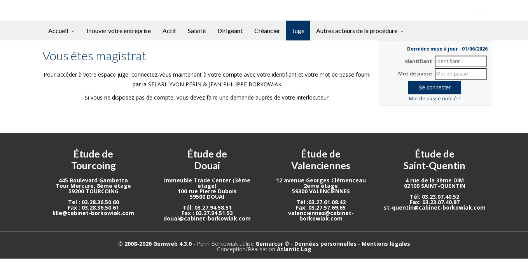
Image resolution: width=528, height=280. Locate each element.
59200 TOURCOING (93, 191)
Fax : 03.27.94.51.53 (207, 213)
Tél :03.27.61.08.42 (321, 202)
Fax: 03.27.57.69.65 (321, 207)
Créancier (267, 30)
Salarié (197, 30)
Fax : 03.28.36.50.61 (93, 207)
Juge (298, 30)
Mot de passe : (416, 73)
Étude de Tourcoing (93, 159)
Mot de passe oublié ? (434, 98)
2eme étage (321, 185)
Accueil (58, 30)
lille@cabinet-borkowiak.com (93, 213)
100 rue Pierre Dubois (207, 191)
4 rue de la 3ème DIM (435, 180)
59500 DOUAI (207, 196)
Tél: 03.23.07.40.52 (434, 196)
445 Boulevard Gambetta (93, 180)
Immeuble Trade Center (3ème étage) (207, 183)
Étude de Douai (207, 159)
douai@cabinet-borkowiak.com (207, 218)
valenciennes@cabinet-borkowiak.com (321, 215)
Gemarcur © (272, 243)
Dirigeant (230, 30)
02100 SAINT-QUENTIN (434, 185)
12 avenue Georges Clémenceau (321, 180)
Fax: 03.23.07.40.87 (435, 202)
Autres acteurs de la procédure (356, 30)
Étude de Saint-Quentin (434, 159)
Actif (169, 30)
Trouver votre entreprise (118, 30)
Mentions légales (386, 243)
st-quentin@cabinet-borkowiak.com (435, 207)
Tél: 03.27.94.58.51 (207, 207)
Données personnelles (325, 243)
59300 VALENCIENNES (321, 191)
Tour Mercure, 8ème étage (93, 185)
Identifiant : (419, 61)
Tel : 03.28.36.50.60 (93, 202)
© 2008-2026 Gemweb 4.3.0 (155, 243)
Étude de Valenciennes (320, 159)
